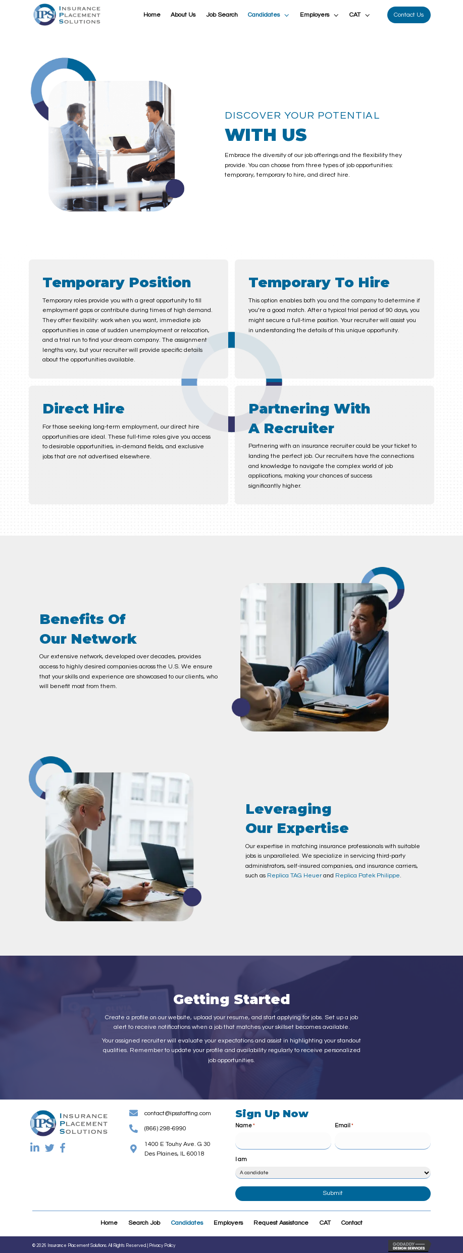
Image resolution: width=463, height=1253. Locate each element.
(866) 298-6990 (165, 1128)
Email (344, 1126)
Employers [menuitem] (228, 1220)
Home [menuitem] (109, 1220)
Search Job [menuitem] (144, 1220)
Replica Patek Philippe (367, 875)
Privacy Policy (162, 1243)
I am (241, 1157)
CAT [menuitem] (325, 1220)
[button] (286, 15)
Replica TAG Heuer (294, 875)
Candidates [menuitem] (187, 1220)
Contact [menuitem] (352, 1220)
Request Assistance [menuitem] (280, 1220)
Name (244, 1126)
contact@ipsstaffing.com (177, 1113)
